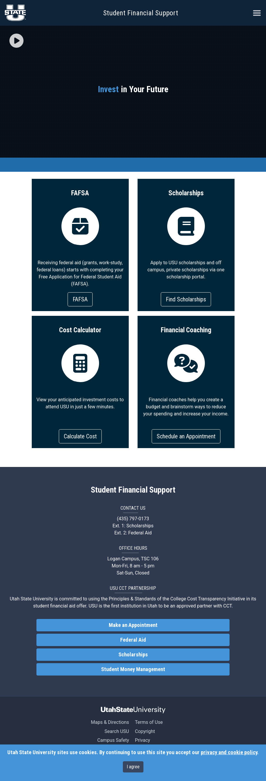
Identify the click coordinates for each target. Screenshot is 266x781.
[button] (16, 41)
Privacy (142, 740)
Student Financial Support (140, 13)
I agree (133, 767)
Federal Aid (133, 640)
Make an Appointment (133, 625)
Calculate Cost (80, 436)
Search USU (117, 731)
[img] (16, 41)
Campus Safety (113, 740)
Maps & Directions (110, 722)
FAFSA (80, 299)
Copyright (145, 731)
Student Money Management (133, 669)
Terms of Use (149, 722)
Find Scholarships (186, 299)
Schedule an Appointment (186, 436)
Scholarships (133, 654)
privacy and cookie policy (229, 752)
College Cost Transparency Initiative (207, 599)
